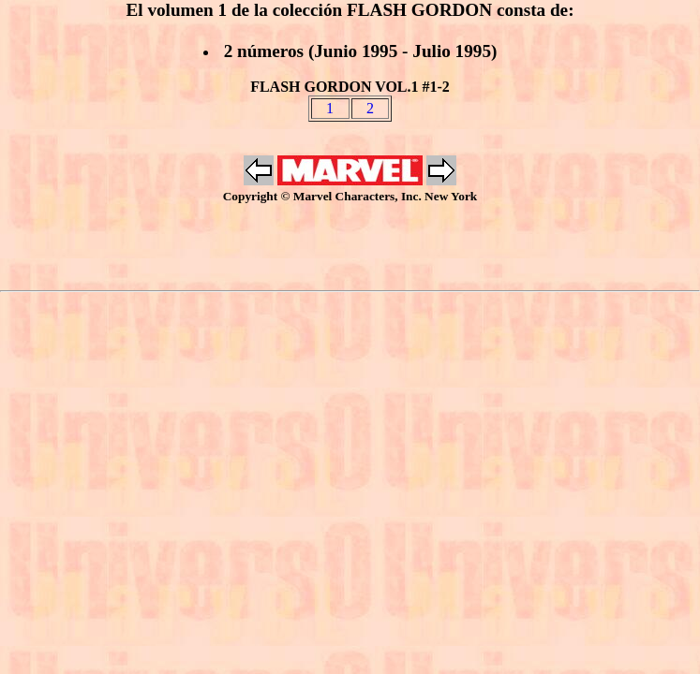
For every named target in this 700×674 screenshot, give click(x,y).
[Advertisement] (350, 247)
